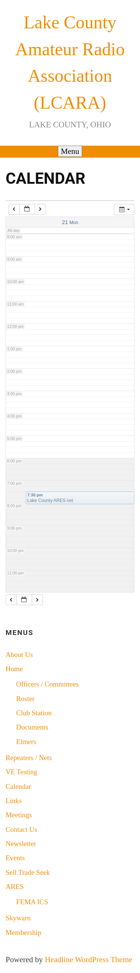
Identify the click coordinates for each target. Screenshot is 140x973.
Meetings (19, 815)
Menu (70, 151)
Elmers (26, 742)
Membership (23, 932)
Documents (32, 727)
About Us (19, 655)
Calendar (18, 786)
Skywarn (18, 918)
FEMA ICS (32, 902)
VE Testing (21, 772)
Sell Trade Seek (28, 872)
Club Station (34, 713)
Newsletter (21, 843)
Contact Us (21, 829)
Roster (25, 699)
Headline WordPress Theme (88, 959)
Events (15, 858)
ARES (15, 886)
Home (14, 669)
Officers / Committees (47, 684)
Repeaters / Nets (29, 758)
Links (14, 801)
